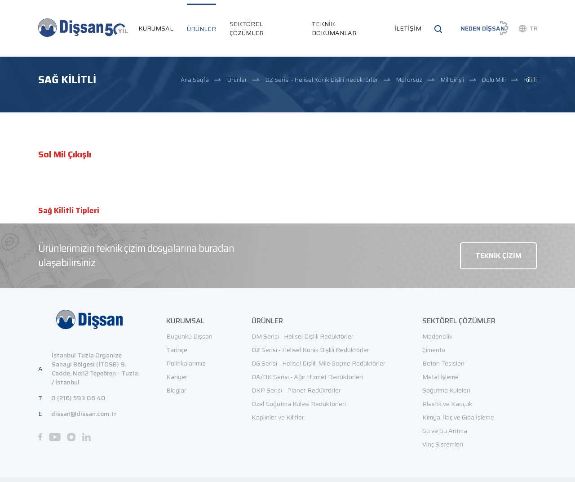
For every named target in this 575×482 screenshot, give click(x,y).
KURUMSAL (155, 28)
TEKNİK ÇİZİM (498, 255)
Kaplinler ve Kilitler (278, 417)
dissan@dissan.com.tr (83, 414)
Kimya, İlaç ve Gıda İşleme (458, 417)
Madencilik (437, 336)
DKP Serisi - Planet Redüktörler (296, 390)
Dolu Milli (494, 80)
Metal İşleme (440, 377)
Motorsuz (409, 80)
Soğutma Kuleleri (446, 390)
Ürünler (237, 80)
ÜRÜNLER (201, 28)
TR (534, 28)
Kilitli (530, 80)
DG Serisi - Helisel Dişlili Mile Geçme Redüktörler (318, 363)
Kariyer (176, 377)
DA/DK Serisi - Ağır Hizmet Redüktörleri (307, 377)
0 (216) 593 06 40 (78, 398)
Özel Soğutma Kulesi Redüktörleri (299, 404)
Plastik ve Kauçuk (447, 404)
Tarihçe (176, 350)
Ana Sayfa (195, 80)
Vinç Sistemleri (442, 444)
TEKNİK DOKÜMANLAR (334, 28)
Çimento (433, 350)
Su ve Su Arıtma (444, 431)
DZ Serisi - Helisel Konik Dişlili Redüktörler (321, 80)
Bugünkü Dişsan (189, 336)
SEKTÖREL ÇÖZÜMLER (247, 28)
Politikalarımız (185, 363)
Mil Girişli (452, 80)
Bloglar (176, 390)
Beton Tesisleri (443, 363)
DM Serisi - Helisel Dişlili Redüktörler (303, 336)
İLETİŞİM (407, 28)
